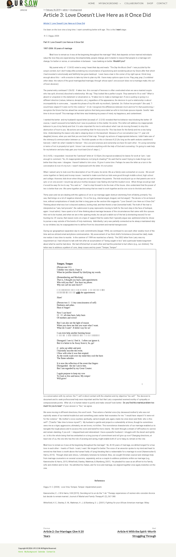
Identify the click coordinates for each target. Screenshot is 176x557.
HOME (91, 3)
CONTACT (162, 3)
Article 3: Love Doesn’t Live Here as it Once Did (64, 23)
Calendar (41, 552)
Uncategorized (76, 10)
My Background (30, 552)
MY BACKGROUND (108, 3)
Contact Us (51, 552)
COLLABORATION (133, 3)
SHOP (150, 3)
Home (20, 552)
